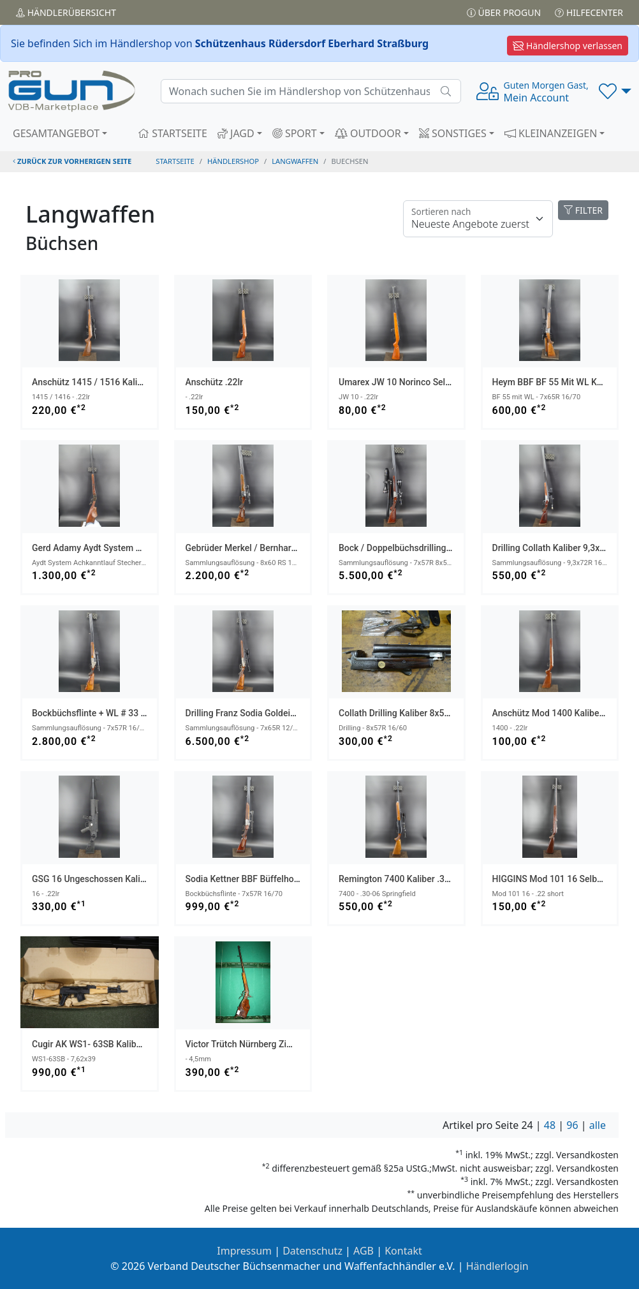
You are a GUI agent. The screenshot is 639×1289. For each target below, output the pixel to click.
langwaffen (295, 161)
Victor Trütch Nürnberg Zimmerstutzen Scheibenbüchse (297, 1044)
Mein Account (546, 92)
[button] (615, 91)
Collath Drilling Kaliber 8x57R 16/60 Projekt (425, 713)
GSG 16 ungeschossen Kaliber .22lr (102, 879)
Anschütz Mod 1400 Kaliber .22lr (557, 713)
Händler (66, 12)
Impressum (244, 1251)
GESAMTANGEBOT (56, 133)
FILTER (583, 210)
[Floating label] (478, 218)
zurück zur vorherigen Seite (72, 161)
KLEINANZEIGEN (551, 133)
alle (597, 1125)
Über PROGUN (504, 12)
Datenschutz (312, 1251)
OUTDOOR (368, 133)
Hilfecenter (589, 12)
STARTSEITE (172, 133)
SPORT (294, 133)
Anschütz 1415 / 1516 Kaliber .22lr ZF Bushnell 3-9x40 (141, 382)
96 (572, 1125)
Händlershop (233, 161)
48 (549, 1125)
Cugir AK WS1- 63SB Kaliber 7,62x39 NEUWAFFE (129, 1044)
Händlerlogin (497, 1266)
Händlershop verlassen (567, 46)
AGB (363, 1251)
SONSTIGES (453, 133)
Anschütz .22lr (215, 382)
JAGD (235, 133)
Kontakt (403, 1251)
